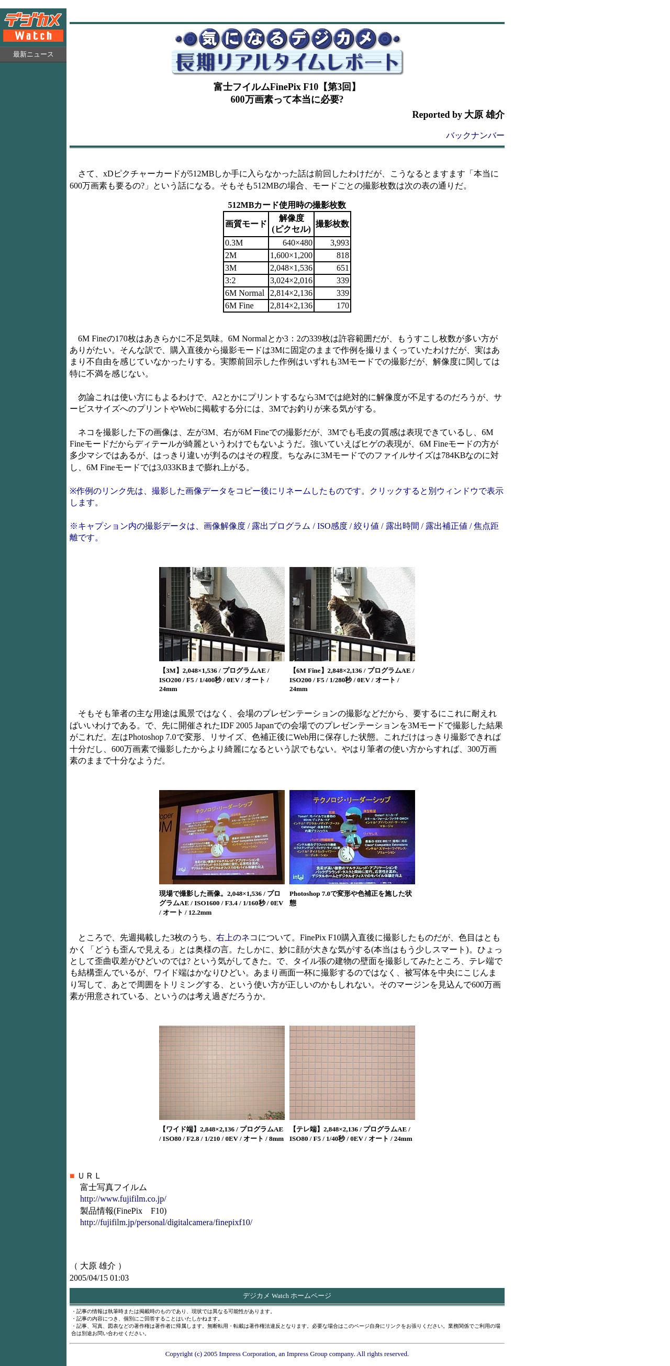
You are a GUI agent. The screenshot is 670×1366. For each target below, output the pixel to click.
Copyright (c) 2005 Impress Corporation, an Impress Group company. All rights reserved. (287, 1354)
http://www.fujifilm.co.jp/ (123, 1198)
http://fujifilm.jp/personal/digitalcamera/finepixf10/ (166, 1222)
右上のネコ (237, 937)
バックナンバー (475, 135)
